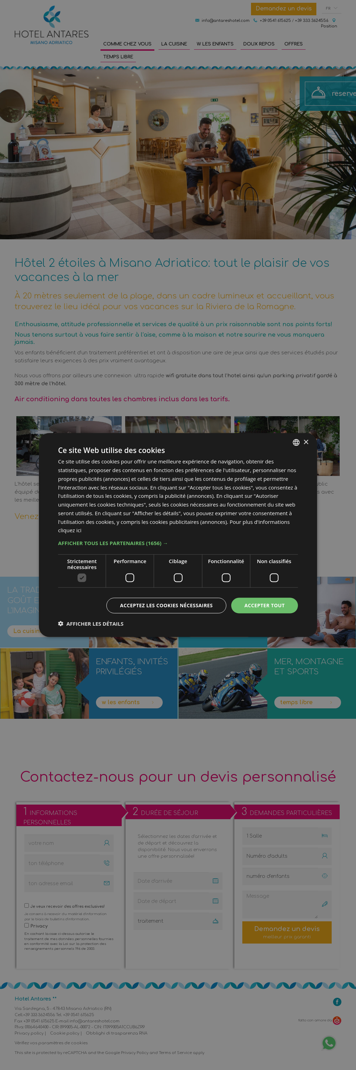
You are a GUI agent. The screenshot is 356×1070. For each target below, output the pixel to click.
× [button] (305, 442)
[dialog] (178, 535)
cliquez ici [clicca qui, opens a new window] (69, 530)
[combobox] (296, 442)
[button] (178, 543)
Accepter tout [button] (264, 605)
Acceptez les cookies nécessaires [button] (166, 605)
